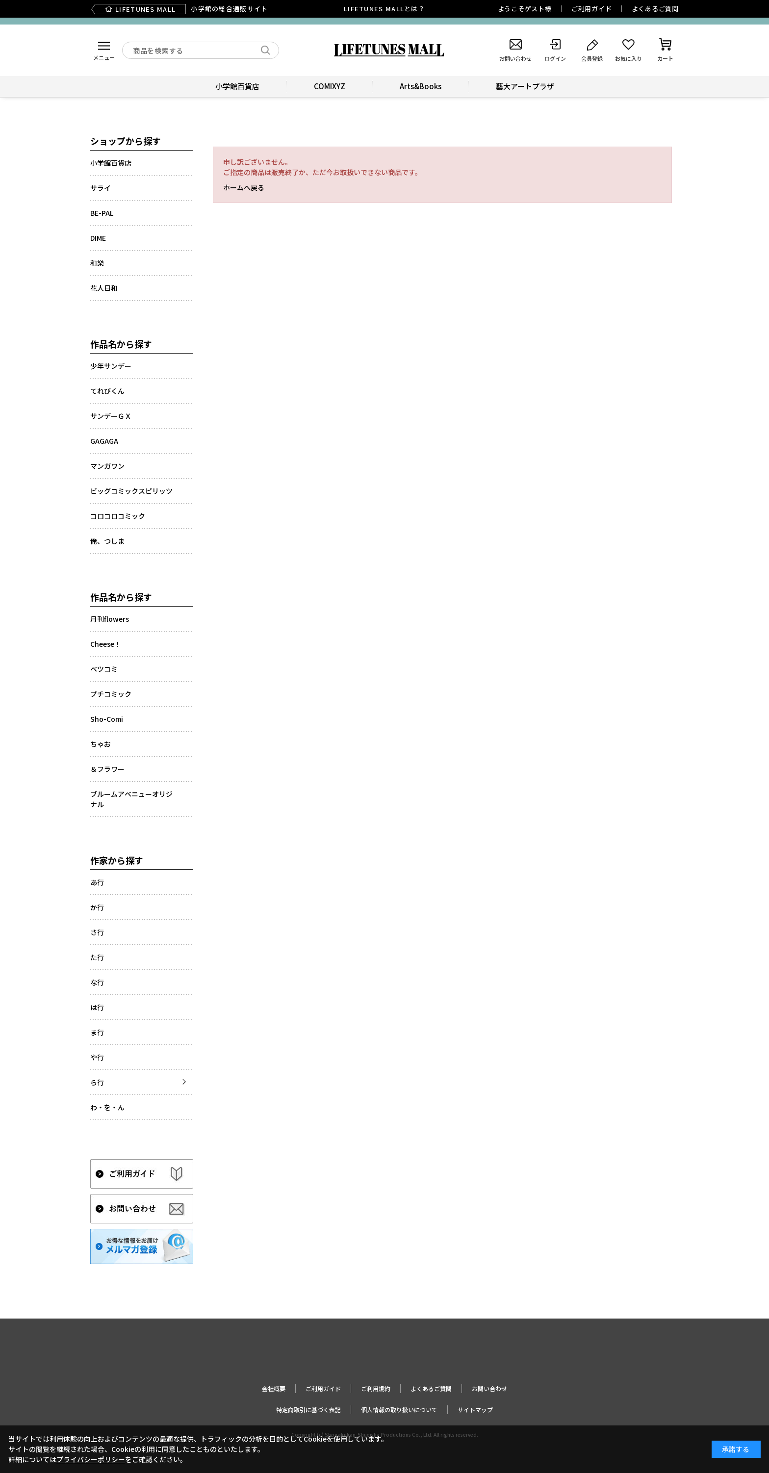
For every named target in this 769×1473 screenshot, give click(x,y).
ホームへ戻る (243, 187)
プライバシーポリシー (90, 1459)
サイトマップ (475, 1409)
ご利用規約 (375, 1388)
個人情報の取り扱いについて (399, 1409)
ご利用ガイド (591, 8)
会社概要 (273, 1388)
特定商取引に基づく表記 (308, 1409)
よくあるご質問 (655, 8)
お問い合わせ (489, 1388)
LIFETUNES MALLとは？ (384, 8)
